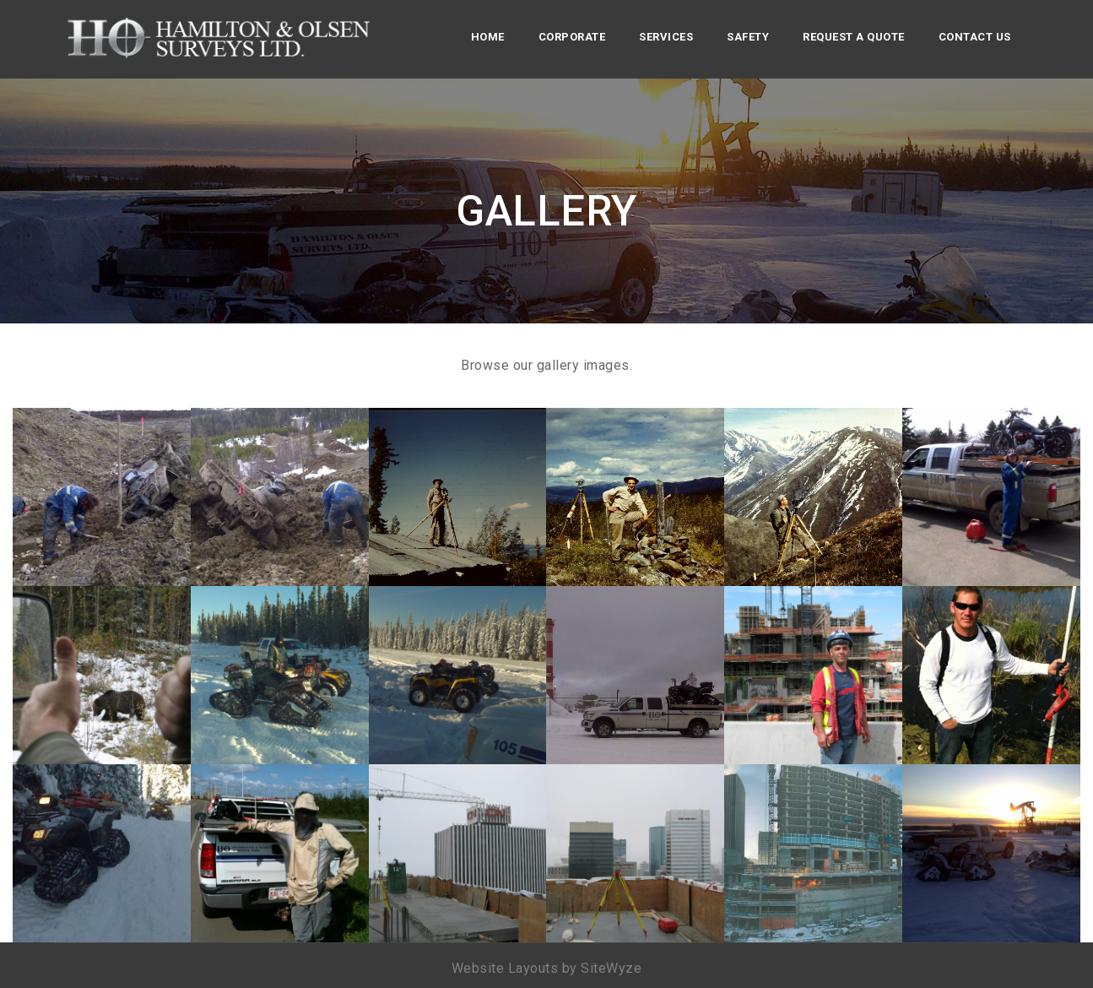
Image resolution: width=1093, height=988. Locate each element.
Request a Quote (854, 36)
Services (666, 36)
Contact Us (975, 36)
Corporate (572, 36)
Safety (748, 36)
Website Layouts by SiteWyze (547, 968)
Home (488, 36)
